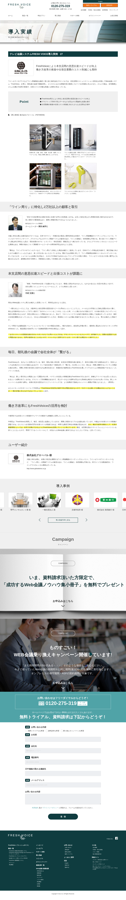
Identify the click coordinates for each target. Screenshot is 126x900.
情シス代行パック (97, 861)
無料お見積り (68, 851)
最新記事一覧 (40, 865)
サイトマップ (113, 10)
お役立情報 (114, 15)
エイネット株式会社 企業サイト (100, 859)
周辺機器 (11, 864)
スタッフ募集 (96, 851)
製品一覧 (25, 15)
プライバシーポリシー (50, 808)
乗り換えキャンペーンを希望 (73, 731)
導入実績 (58, 15)
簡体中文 (67, 865)
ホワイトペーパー (95, 15)
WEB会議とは (40, 871)
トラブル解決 (40, 879)
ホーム (10, 15)
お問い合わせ (68, 847)
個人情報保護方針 (97, 854)
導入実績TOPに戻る (63, 520)
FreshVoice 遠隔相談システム (16, 860)
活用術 (38, 883)
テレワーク (39, 877)
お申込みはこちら (63, 603)
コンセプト (39, 848)
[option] (77, 501)
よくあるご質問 (69, 857)
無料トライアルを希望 (36, 731)
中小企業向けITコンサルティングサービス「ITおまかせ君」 (105, 868)
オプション (11, 862)
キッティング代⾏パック (99, 864)
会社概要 (83, 10)
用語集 (38, 886)
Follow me (112, 839)
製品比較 (39, 875)
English (100, 1)
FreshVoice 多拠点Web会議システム (18, 850)
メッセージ (39, 845)
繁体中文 (67, 867)
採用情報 (105, 10)
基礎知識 (39, 873)
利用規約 (35, 808)
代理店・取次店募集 (94, 10)
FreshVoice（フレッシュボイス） (17, 21)
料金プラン (41, 15)
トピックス (39, 858)
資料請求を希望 (53, 731)
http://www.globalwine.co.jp (36, 468)
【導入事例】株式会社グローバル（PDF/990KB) (27, 115)
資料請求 (109, 5)
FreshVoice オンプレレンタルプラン (18, 856)
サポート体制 (74, 15)
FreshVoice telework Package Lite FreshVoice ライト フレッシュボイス (21, 853)
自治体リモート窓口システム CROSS (18, 858)
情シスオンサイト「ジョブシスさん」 (102, 866)
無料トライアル (91, 5)
